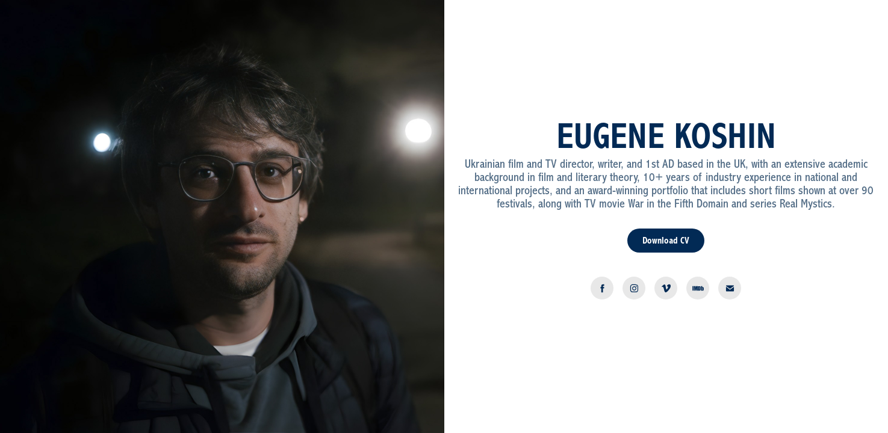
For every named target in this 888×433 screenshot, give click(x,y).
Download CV (665, 240)
